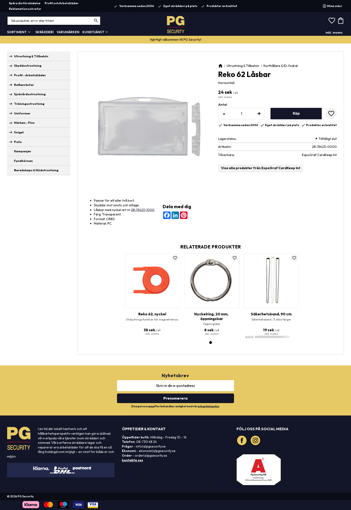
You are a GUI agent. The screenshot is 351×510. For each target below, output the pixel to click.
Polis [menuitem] (18, 142)
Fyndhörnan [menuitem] (23, 161)
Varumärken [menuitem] (68, 32)
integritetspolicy (208, 406)
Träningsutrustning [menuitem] (29, 104)
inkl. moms (334, 32)
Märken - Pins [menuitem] (24, 122)
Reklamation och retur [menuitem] (25, 9)
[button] (332, 21)
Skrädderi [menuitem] (44, 32)
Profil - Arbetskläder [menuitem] (30, 75)
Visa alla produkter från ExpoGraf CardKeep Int (260, 168)
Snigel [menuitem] (19, 132)
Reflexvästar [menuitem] (24, 85)
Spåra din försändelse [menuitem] (24, 3)
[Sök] (96, 20)
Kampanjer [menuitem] (22, 151)
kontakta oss (132, 460)
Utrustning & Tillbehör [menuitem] (31, 56)
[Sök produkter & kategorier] (54, 20)
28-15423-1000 (142, 210)
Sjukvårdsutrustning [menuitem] (30, 94)
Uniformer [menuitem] (22, 113)
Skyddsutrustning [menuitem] (27, 65)
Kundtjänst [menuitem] (93, 32)
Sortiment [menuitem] (17, 32)
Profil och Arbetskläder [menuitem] (62, 3)
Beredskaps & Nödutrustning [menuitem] (36, 170)
